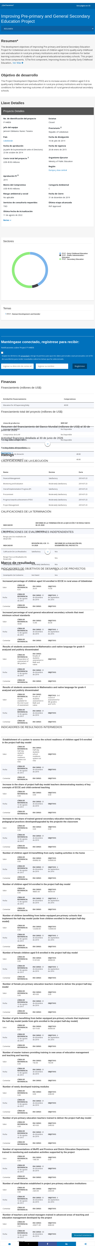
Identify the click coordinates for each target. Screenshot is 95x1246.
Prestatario (55, 127)
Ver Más (18, 62)
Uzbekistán (8, 140)
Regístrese (80, 366)
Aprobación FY (10, 175)
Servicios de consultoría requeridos (20, 202)
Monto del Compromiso (14, 185)
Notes (6, 220)
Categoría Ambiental (59, 185)
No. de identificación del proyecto (19, 118)
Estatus (52, 118)
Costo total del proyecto (16, 158)
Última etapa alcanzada (60, 202)
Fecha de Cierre (56, 193)
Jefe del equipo (10, 127)
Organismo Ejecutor (58, 157)
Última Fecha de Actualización (18, 211)
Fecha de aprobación (13, 146)
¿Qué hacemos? (8, 5)
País (5, 137)
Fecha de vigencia (57, 146)
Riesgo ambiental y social (15, 193)
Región (52, 166)
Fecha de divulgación (59, 137)
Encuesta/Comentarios (82, 1235)
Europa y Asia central (58, 170)
